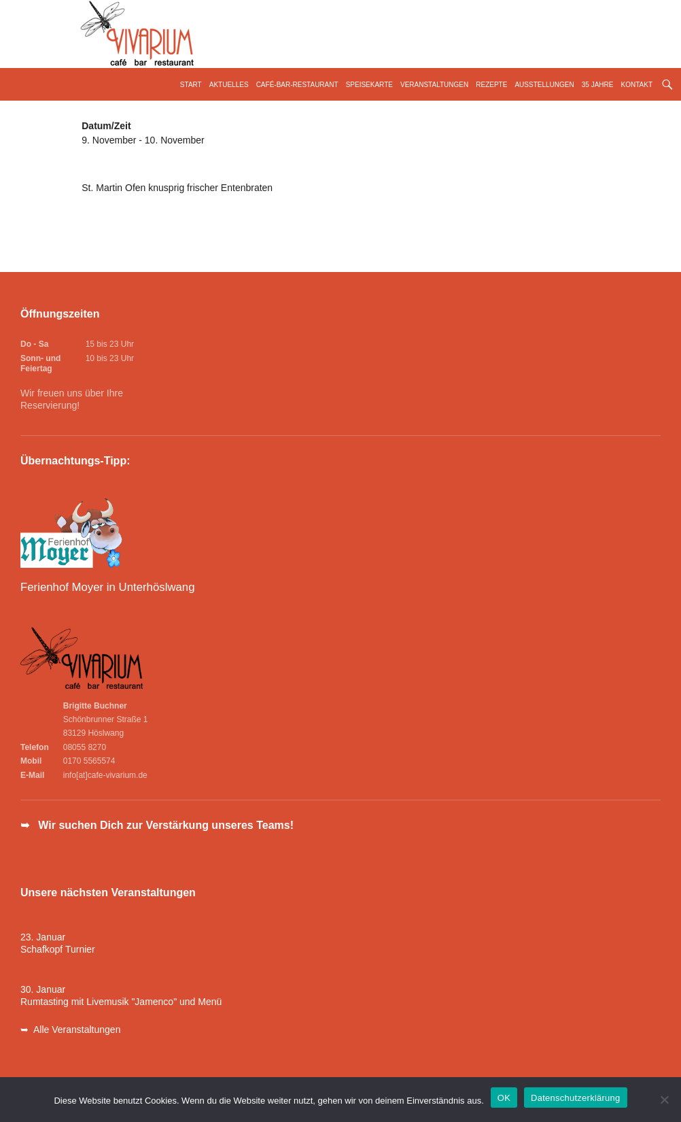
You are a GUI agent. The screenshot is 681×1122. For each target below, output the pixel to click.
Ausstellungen (544, 84)
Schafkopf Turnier (57, 949)
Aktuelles (229, 84)
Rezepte (491, 84)
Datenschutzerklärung (575, 1098)
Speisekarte (369, 84)
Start (191, 84)
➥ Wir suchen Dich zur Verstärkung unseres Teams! (157, 825)
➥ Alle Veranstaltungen (70, 1029)
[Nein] (664, 1099)
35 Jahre (598, 84)
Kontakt (636, 84)
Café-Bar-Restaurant (297, 84)
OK (503, 1098)
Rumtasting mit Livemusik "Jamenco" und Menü (121, 1001)
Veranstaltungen (434, 84)
